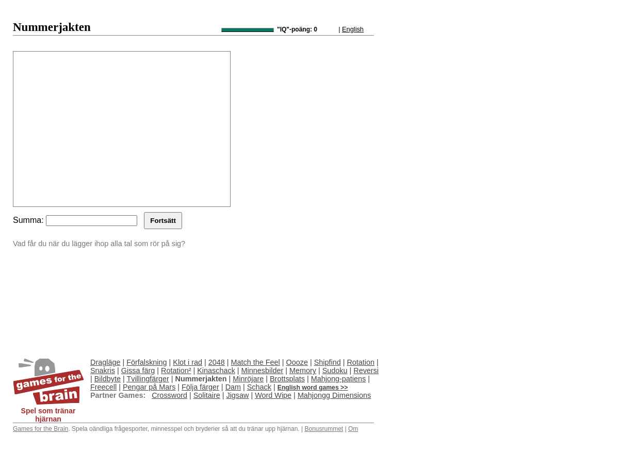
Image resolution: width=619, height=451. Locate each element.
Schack (259, 387)
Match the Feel (255, 362)
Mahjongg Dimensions (334, 395)
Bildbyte (107, 379)
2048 (216, 362)
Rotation (360, 362)
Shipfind (327, 362)
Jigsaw (237, 395)
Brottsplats (287, 379)
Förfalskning (146, 362)
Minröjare (248, 379)
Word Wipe (273, 395)
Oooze (297, 362)
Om (353, 428)
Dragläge (105, 362)
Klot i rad (187, 362)
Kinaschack (216, 370)
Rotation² (176, 370)
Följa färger (200, 387)
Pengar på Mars (149, 387)
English (353, 29)
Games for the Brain (40, 428)
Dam (233, 387)
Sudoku (335, 370)
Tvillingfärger (147, 379)
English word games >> (313, 387)
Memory (302, 370)
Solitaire (206, 395)
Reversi (366, 370)
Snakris (102, 370)
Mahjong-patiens (338, 379)
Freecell (103, 387)
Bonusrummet (323, 428)
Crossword (169, 395)
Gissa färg (138, 370)
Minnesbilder (262, 370)
